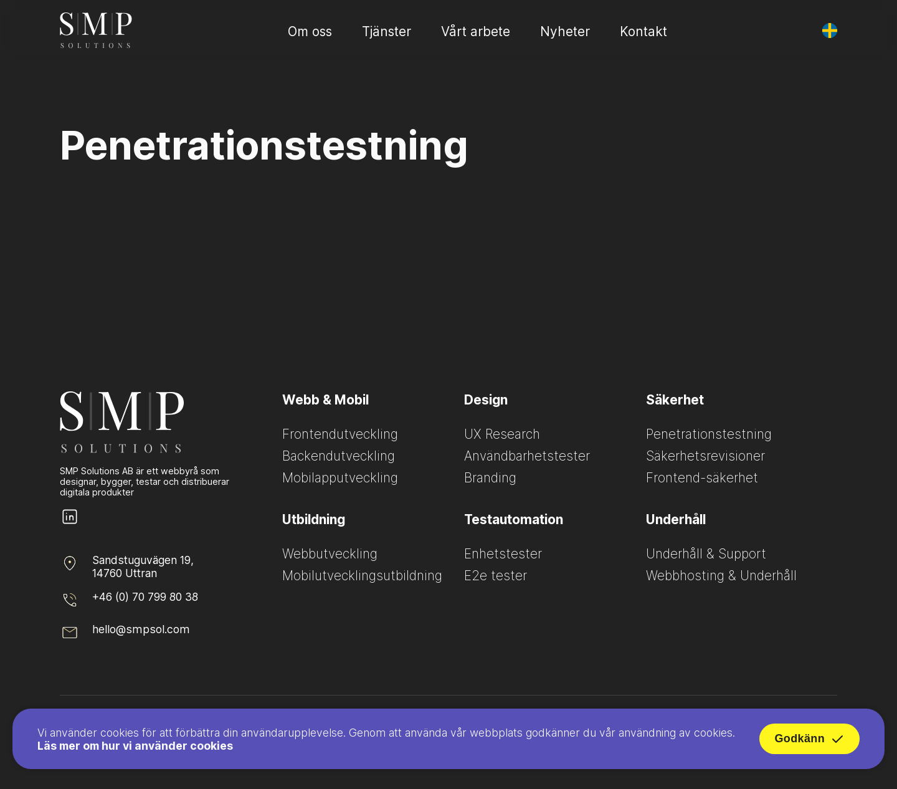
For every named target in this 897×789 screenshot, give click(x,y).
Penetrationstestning (709, 434)
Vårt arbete (475, 31)
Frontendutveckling (340, 434)
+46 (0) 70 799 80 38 (145, 596)
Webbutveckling (329, 554)
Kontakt (643, 31)
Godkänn (809, 742)
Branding (490, 477)
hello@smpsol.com (141, 629)
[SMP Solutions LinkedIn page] (70, 523)
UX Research (502, 434)
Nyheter (565, 31)
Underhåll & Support (706, 554)
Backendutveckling (338, 456)
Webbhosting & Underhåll (721, 575)
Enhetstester (503, 554)
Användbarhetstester (527, 456)
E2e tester (495, 575)
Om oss (310, 31)
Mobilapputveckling (340, 477)
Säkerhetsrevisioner (705, 456)
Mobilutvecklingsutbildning (362, 575)
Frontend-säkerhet (702, 477)
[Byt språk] (829, 30)
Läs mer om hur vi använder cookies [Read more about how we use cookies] (135, 748)
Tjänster (386, 31)
